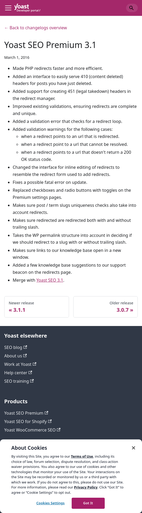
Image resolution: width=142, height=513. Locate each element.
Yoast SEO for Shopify (28, 421)
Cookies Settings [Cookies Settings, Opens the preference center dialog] (50, 503)
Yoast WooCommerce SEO (32, 430)
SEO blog (15, 347)
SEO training (19, 381)
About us (15, 356)
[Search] (132, 8)
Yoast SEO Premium (26, 413)
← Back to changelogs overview (35, 28)
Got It (88, 503)
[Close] (133, 448)
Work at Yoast (20, 364)
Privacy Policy (86, 487)
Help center (18, 373)
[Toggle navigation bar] (8, 8)
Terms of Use (82, 456)
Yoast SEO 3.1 (49, 280)
